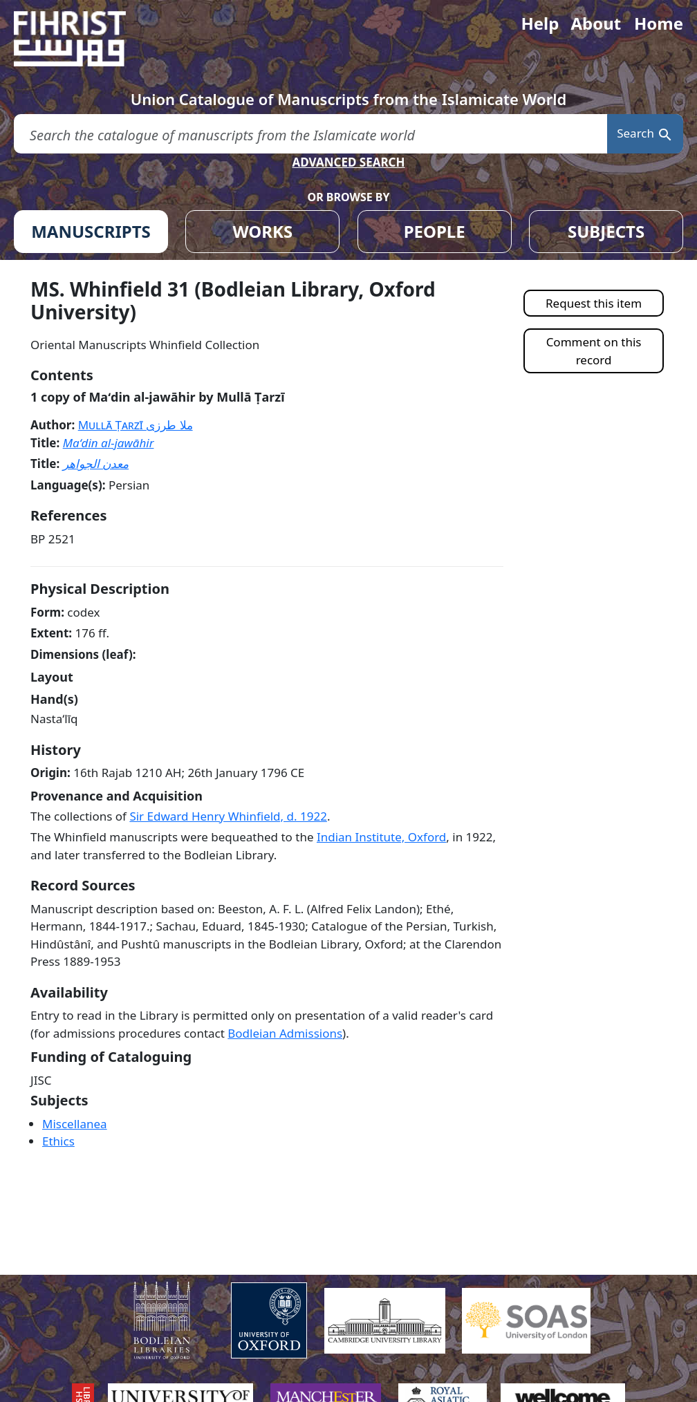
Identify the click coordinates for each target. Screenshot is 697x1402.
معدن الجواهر (96, 463)
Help (540, 23)
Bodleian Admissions (284, 1033)
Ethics (58, 1141)
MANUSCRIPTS (91, 231)
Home (658, 23)
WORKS (262, 231)
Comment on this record (594, 351)
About (595, 23)
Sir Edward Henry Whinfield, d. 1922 (228, 816)
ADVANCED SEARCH (348, 162)
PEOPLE (434, 231)
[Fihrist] (83, 38)
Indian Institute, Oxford (381, 837)
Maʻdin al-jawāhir (108, 443)
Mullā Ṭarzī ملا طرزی (135, 425)
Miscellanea (74, 1124)
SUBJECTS (606, 231)
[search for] (310, 133)
